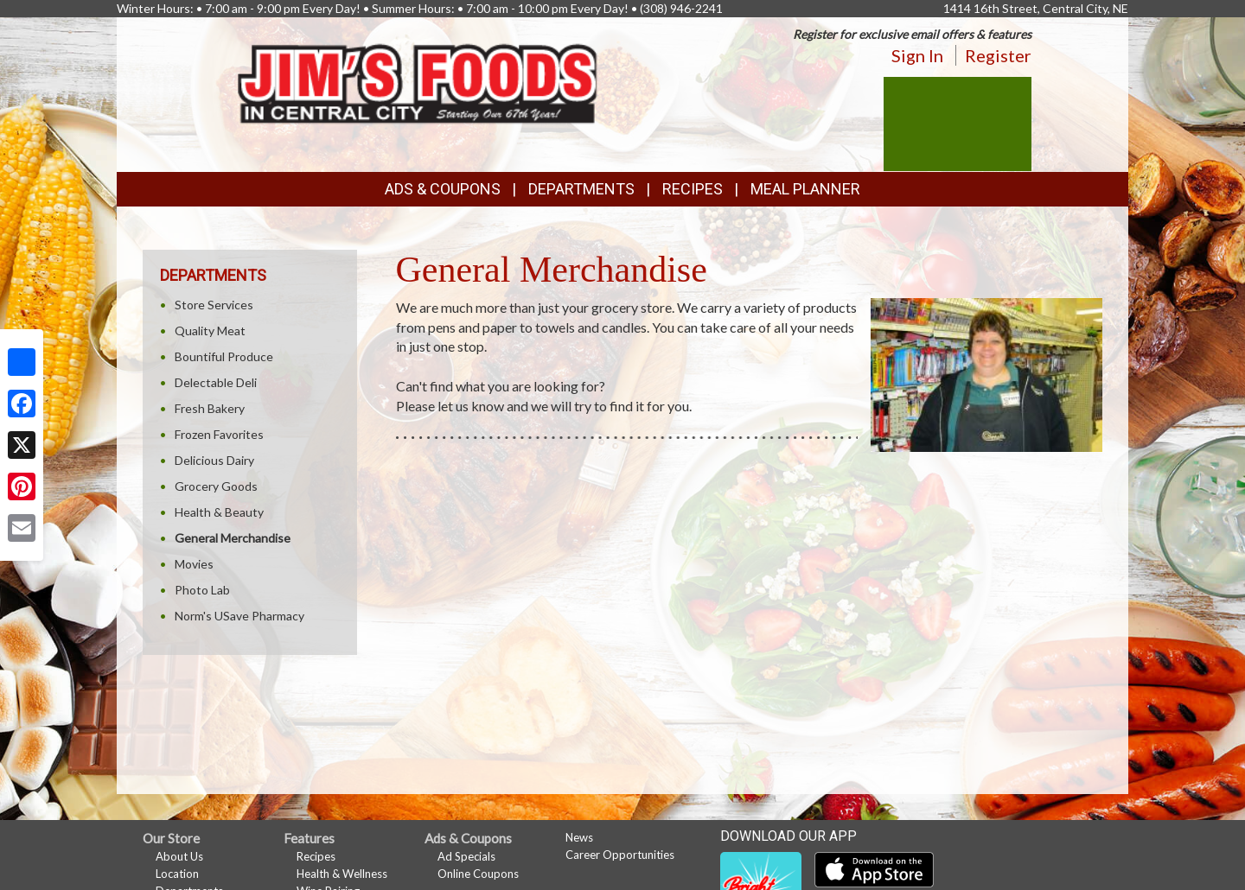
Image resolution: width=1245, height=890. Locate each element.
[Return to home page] (418, 79)
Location (177, 873)
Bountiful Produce (224, 356)
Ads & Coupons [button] (443, 189)
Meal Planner (805, 189)
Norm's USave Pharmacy (239, 615)
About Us (179, 856)
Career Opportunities (619, 854)
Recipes (692, 189)
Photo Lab (202, 589)
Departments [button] (581, 189)
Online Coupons (478, 873)
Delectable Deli (216, 382)
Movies (194, 563)
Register (998, 55)
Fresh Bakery (210, 408)
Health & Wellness (342, 873)
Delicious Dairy (214, 460)
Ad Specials (466, 856)
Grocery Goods (216, 486)
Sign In (917, 55)
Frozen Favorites (219, 434)
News (579, 837)
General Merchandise (232, 538)
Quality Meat (210, 330)
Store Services (214, 304)
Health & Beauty (219, 512)
